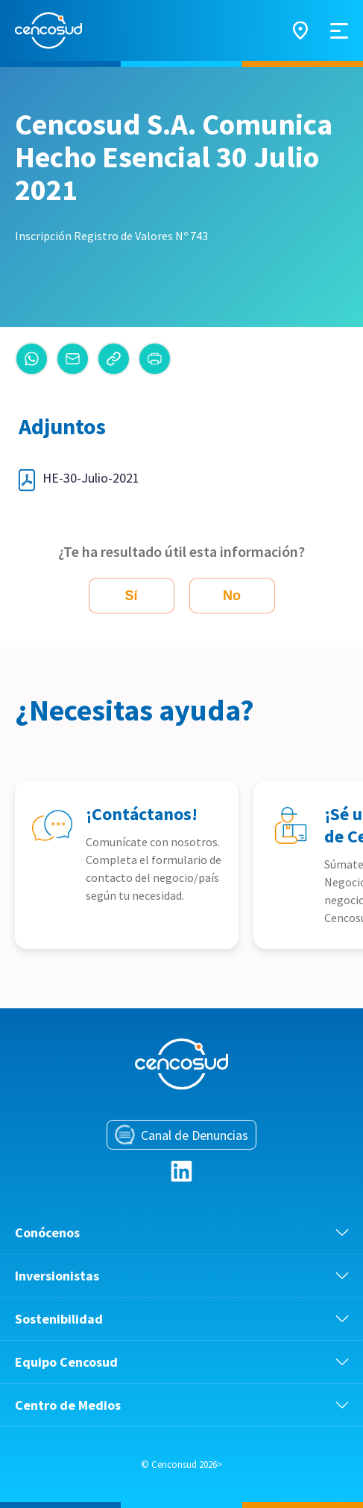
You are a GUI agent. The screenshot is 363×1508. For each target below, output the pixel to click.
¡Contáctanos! (142, 813)
